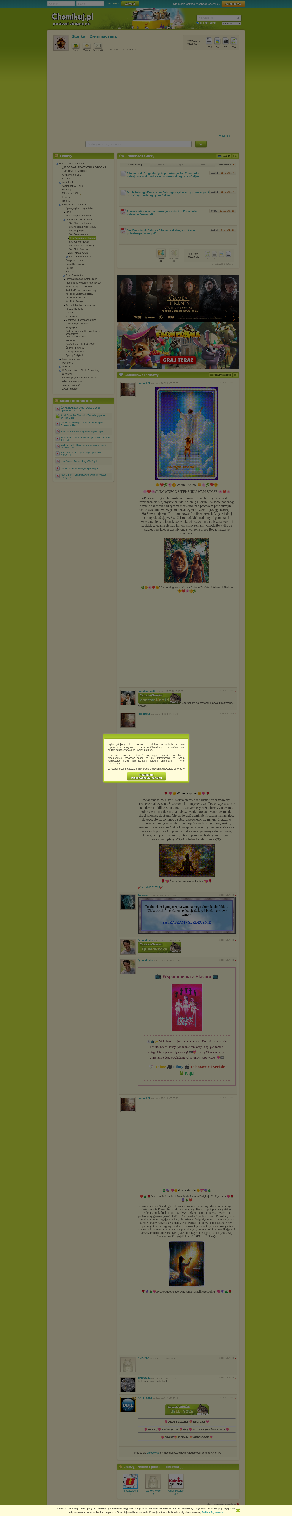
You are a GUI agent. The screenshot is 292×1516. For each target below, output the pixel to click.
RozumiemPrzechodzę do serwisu (146, 776)
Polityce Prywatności (213, 1512)
